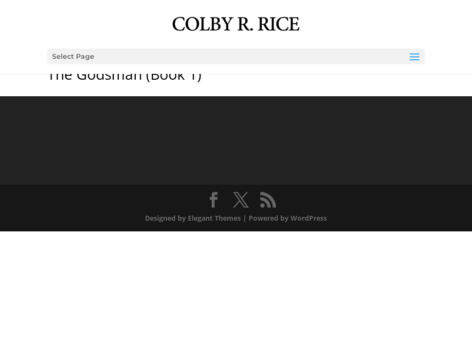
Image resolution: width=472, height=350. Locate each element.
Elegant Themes (214, 218)
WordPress (308, 218)
